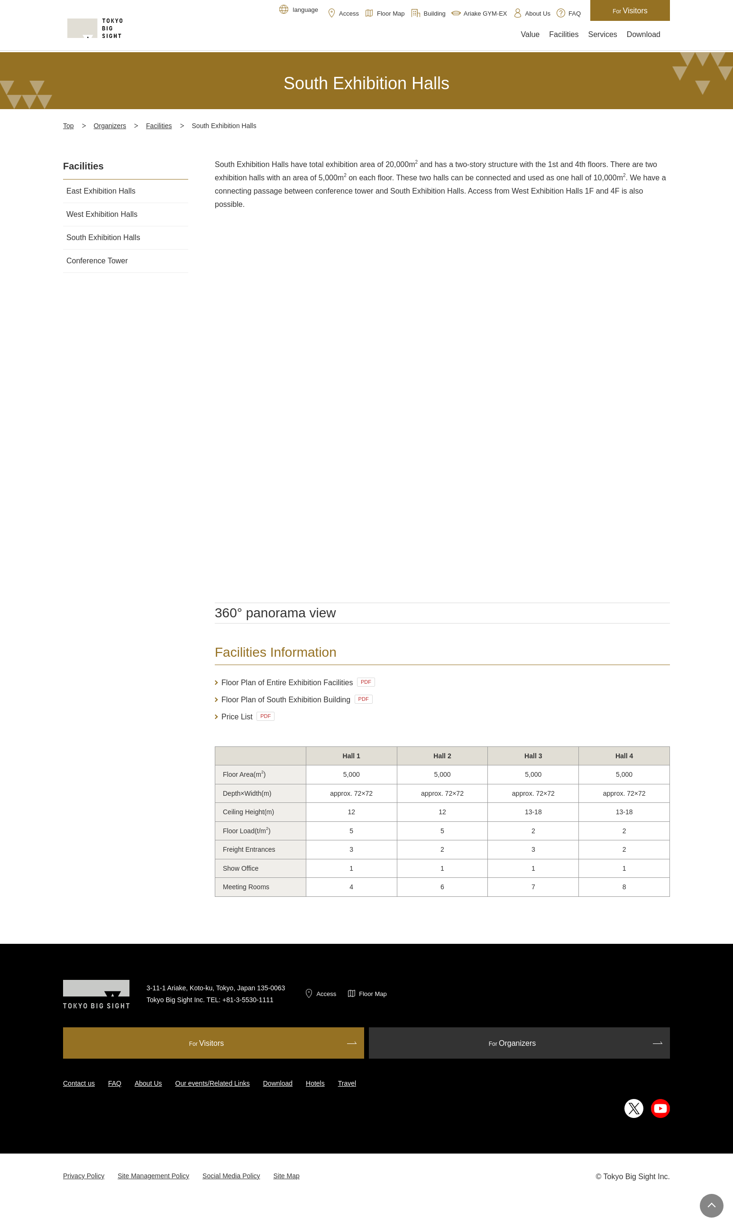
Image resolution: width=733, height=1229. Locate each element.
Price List (248, 716)
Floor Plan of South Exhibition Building (297, 699)
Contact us (79, 1083)
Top (68, 126)
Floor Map (373, 993)
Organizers (110, 126)
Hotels (315, 1083)
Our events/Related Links (212, 1083)
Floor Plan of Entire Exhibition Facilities (298, 682)
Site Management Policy (153, 1176)
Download (278, 1083)
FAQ (114, 1083)
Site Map (287, 1176)
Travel (347, 1083)
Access (326, 993)
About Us (148, 1083)
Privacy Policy (83, 1176)
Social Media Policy (231, 1176)
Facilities (159, 126)
